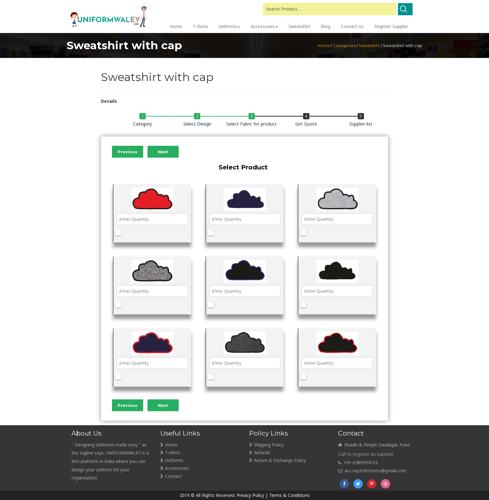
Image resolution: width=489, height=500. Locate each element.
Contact (173, 476)
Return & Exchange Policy (280, 460)
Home (323, 45)
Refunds (262, 452)
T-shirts (172, 452)
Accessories (177, 468)
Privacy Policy (250, 495)
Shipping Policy (269, 445)
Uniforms (174, 460)
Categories (344, 45)
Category (142, 124)
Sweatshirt (369, 45)
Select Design (197, 124)
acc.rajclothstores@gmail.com (372, 471)
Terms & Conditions (289, 495)
